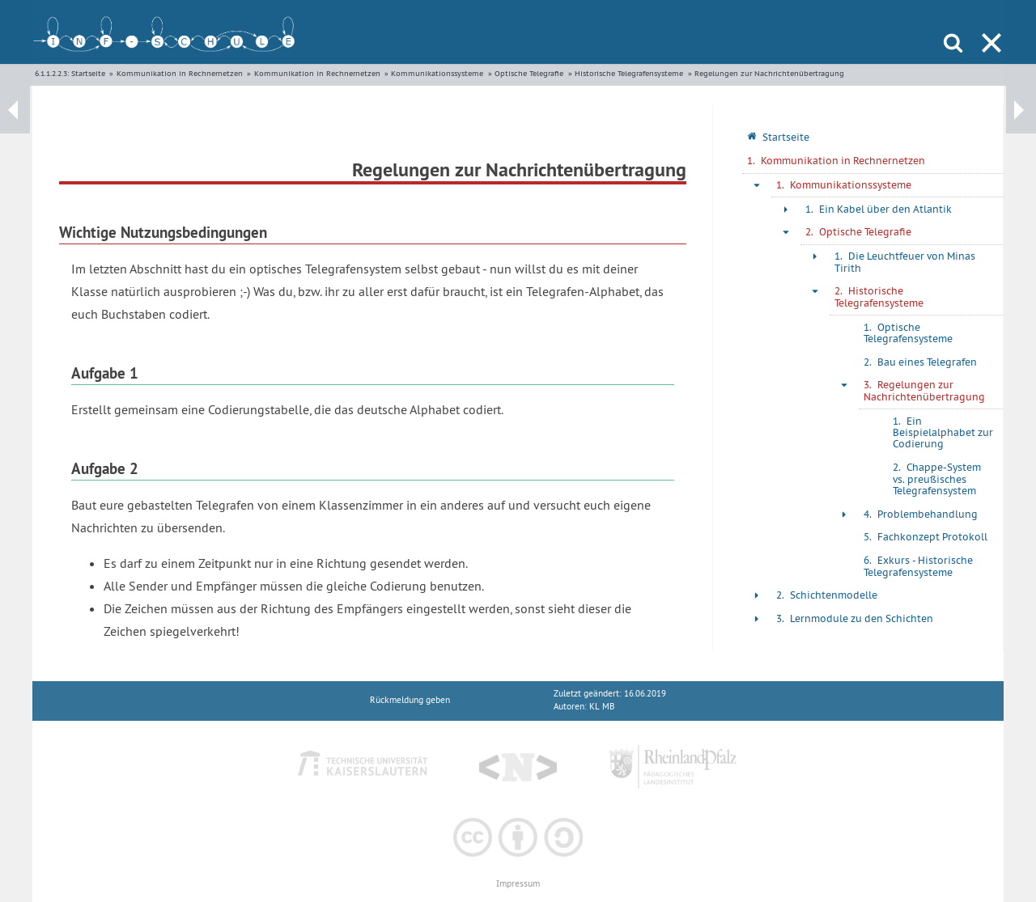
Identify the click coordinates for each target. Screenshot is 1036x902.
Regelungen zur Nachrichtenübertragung (769, 73)
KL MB (601, 706)
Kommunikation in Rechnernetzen (180, 73)
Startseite (88, 73)
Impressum (518, 884)
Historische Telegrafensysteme (629, 73)
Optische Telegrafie (529, 73)
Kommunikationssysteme (437, 73)
